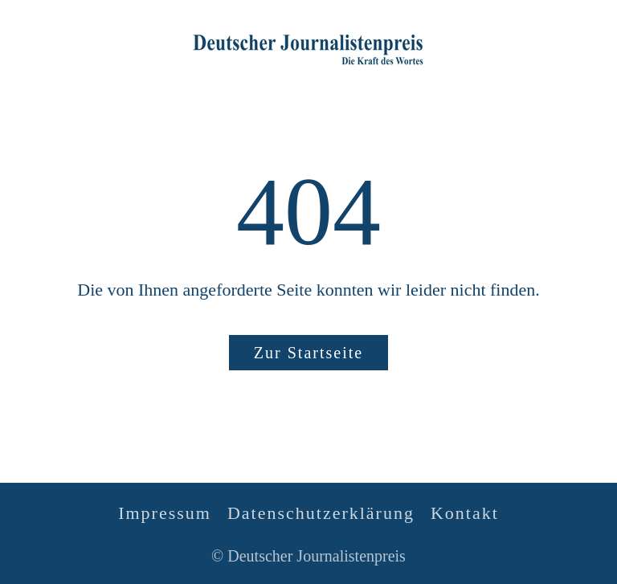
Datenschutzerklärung (321, 513)
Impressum (164, 513)
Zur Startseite (308, 352)
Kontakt (465, 513)
